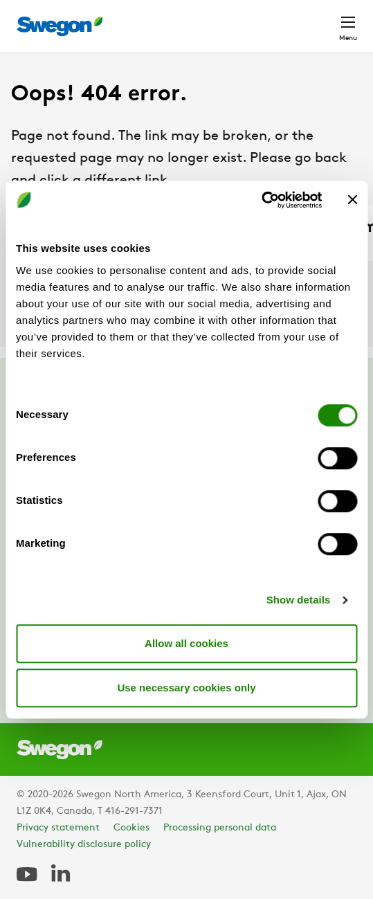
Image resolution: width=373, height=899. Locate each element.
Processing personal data (219, 828)
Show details (298, 600)
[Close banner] (352, 200)
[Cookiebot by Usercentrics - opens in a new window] (261, 200)
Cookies (131, 828)
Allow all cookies (186, 643)
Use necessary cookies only (186, 687)
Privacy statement (58, 828)
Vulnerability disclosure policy (84, 844)
